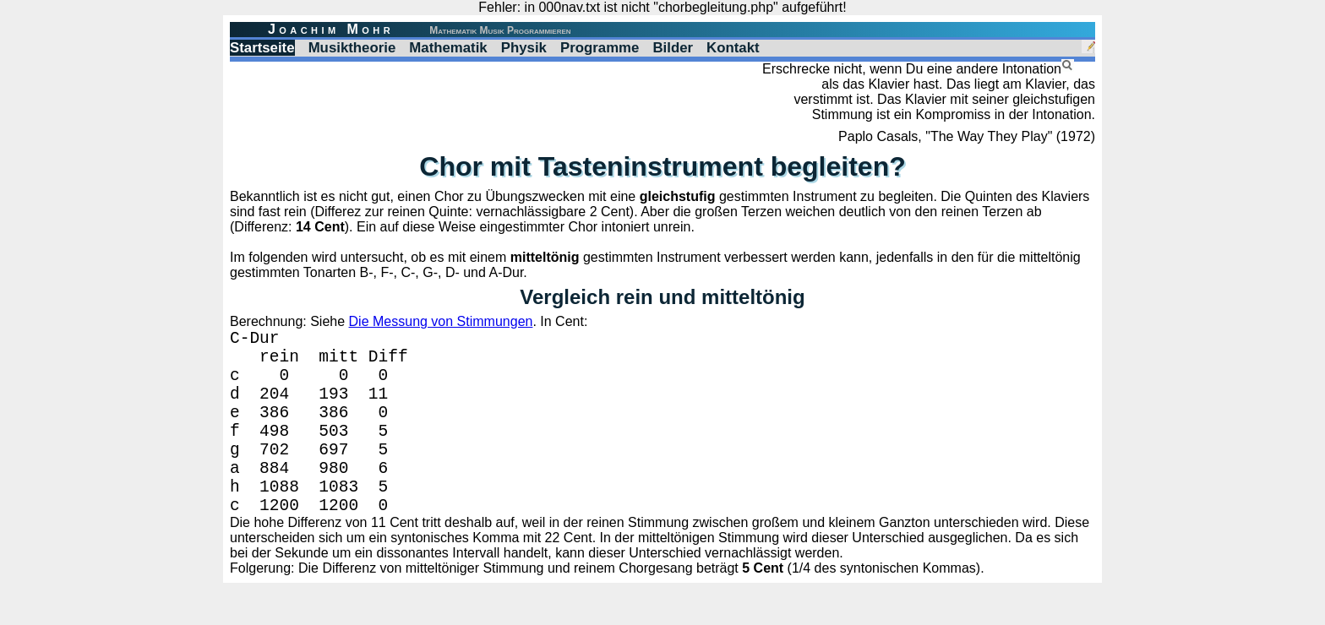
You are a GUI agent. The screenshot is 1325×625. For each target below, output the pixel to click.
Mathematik (448, 48)
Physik (524, 48)
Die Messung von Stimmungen (441, 321)
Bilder (672, 48)
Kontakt (733, 48)
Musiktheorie (352, 48)
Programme (599, 48)
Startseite (262, 48)
